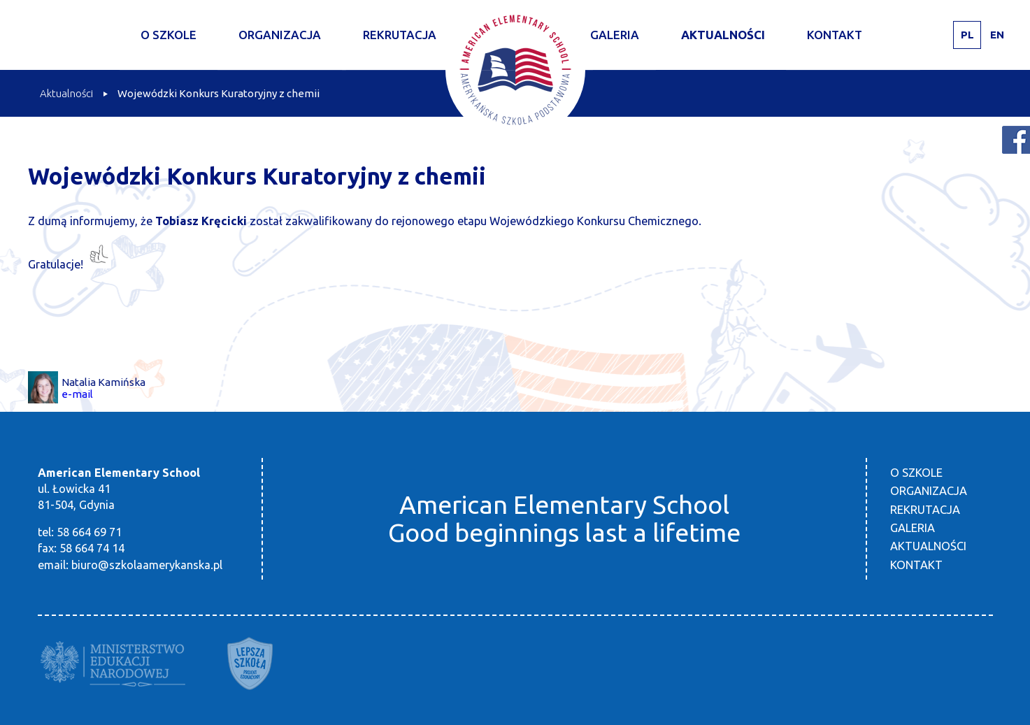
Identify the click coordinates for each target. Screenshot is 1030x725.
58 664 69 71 (89, 532)
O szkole (168, 34)
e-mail (77, 394)
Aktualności (723, 34)
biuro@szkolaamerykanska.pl (146, 565)
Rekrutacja (399, 34)
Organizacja (279, 34)
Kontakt (834, 34)
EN (997, 35)
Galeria (614, 34)
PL (967, 35)
